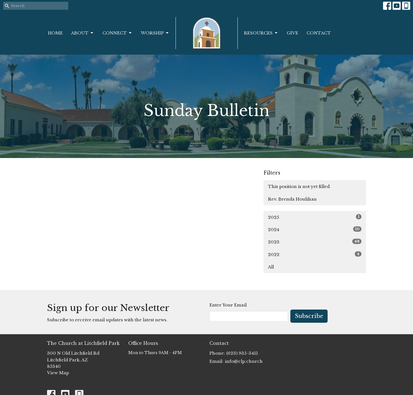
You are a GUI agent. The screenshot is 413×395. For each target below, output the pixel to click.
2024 (315, 229)
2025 (315, 217)
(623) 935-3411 (242, 353)
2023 (315, 242)
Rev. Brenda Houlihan (292, 199)
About (82, 33)
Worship (155, 33)
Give (292, 33)
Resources (261, 33)
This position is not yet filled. (299, 186)
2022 (315, 254)
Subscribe (309, 316)
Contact (319, 33)
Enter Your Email (228, 305)
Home (55, 33)
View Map (58, 372)
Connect (117, 33)
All (271, 266)
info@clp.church (244, 361)
